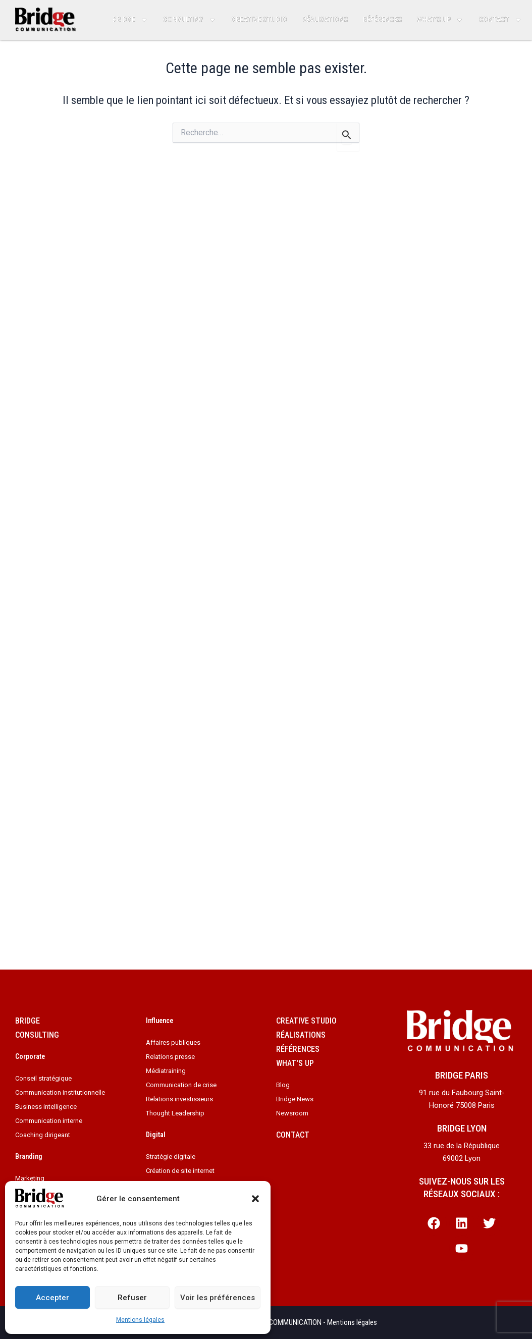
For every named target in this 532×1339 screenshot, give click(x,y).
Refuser (132, 1297)
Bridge (130, 20)
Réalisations (325, 19)
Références (382, 19)
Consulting (189, 20)
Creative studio (259, 19)
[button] (255, 1199)
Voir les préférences (217, 1297)
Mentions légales (140, 1319)
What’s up (440, 20)
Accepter (52, 1297)
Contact (500, 20)
